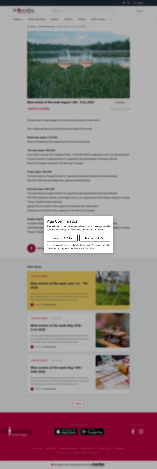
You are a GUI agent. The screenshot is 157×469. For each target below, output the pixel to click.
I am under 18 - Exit (94, 238)
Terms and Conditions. (85, 248)
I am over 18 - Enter (62, 238)
